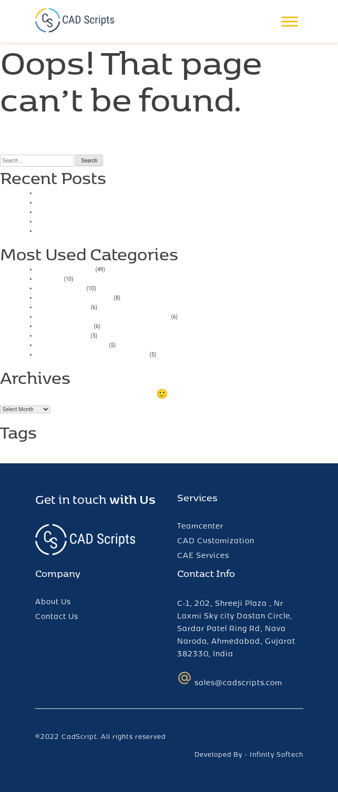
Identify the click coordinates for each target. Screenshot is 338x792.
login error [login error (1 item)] (58, 450)
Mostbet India (65, 325)
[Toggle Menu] (289, 21)
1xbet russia (61, 287)
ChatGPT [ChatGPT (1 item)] (19, 450)
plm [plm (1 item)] (80, 450)
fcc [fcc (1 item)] (38, 450)
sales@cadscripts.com (229, 679)
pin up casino (63, 335)
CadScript (79, 736)
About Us (53, 601)
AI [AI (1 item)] (3, 450)
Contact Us (56, 616)
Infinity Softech (276, 754)
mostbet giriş (63, 306)
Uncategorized (65, 268)
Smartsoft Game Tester (82, 202)
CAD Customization (215, 540)
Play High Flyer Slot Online (88, 221)
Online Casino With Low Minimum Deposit (119, 211)
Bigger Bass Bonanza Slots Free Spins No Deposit (134, 230)
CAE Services (203, 555)
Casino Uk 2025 (68, 192)
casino (50, 278)
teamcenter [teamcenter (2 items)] (126, 447)
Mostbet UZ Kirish (72, 344)
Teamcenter (200, 526)
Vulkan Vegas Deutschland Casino (103, 316)
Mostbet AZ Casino (74, 297)
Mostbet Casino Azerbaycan (92, 354)
